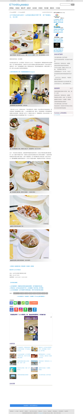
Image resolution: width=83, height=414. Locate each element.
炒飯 (47, 293)
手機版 (18, 0)
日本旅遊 (58, 8)
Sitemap (44, 411)
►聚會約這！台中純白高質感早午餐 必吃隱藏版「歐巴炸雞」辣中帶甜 (26, 288)
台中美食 (22, 293)
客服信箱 (40, 411)
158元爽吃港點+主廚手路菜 (45, 374)
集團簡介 (26, 411)
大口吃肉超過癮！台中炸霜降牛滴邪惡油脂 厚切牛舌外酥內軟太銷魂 (23, 356)
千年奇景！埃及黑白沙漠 (58, 48)
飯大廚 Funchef (17, 293)
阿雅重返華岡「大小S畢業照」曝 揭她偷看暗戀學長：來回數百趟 (27, 314)
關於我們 (21, 411)
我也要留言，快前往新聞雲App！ (31, 405)
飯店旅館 (35, 8)
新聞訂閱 (68, 0)
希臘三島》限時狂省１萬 (58, 20)
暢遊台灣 (23, 8)
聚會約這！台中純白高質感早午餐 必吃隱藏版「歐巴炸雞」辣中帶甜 (45, 349)
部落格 (32, 266)
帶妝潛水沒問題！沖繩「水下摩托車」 (63, 97)
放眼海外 (29, 8)
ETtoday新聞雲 (13, 0)
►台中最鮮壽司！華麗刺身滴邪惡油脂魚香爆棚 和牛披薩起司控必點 (26, 286)
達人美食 (26, 293)
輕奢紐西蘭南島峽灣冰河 (58, 42)
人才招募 (16, 411)
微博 (72, 0)
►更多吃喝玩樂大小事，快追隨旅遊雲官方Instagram (22, 72)
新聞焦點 (11, 8)
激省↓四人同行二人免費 (58, 30)
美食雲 (34, 293)
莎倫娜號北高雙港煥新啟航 (59, 29)
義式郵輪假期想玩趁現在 (58, 32)
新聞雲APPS (23, 0)
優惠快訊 (52, 8)
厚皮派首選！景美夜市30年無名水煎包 (63, 105)
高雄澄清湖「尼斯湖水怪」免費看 (62, 63)
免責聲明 (66, 411)
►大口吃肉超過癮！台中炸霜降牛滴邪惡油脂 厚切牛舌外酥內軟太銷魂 (26, 290)
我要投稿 (11, 411)
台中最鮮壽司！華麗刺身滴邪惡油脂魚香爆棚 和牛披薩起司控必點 (23, 349)
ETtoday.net (40, 412)
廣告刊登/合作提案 (33, 411)
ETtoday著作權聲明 (39, 296)
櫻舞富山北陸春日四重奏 (58, 40)
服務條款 (49, 411)
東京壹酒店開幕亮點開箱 (60, 108)
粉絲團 (28, 266)
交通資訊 (40, 8)
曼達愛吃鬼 (30, 55)
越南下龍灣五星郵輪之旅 (58, 50)
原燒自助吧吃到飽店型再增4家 (61, 65)
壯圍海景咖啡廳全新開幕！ (23, 374)
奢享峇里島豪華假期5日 (58, 51)
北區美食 (43, 293)
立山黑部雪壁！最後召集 (58, 19)
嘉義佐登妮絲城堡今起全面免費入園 (62, 81)
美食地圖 (46, 8)
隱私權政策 (55, 411)
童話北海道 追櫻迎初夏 (58, 39)
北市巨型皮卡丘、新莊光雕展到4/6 (62, 83)
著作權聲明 (61, 411)
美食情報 (30, 293)
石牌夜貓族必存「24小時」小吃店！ (62, 71)
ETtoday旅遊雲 (57, 114)
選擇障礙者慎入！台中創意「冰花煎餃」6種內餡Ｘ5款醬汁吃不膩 (45, 356)
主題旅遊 (17, 8)
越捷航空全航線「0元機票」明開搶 (62, 99)
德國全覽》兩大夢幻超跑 (58, 22)
